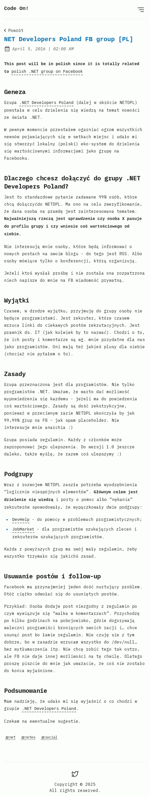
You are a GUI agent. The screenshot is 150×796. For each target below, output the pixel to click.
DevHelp (20, 515)
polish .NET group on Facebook (47, 71)
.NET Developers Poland (46, 101)
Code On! (16, 8)
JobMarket (23, 524)
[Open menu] (141, 9)
